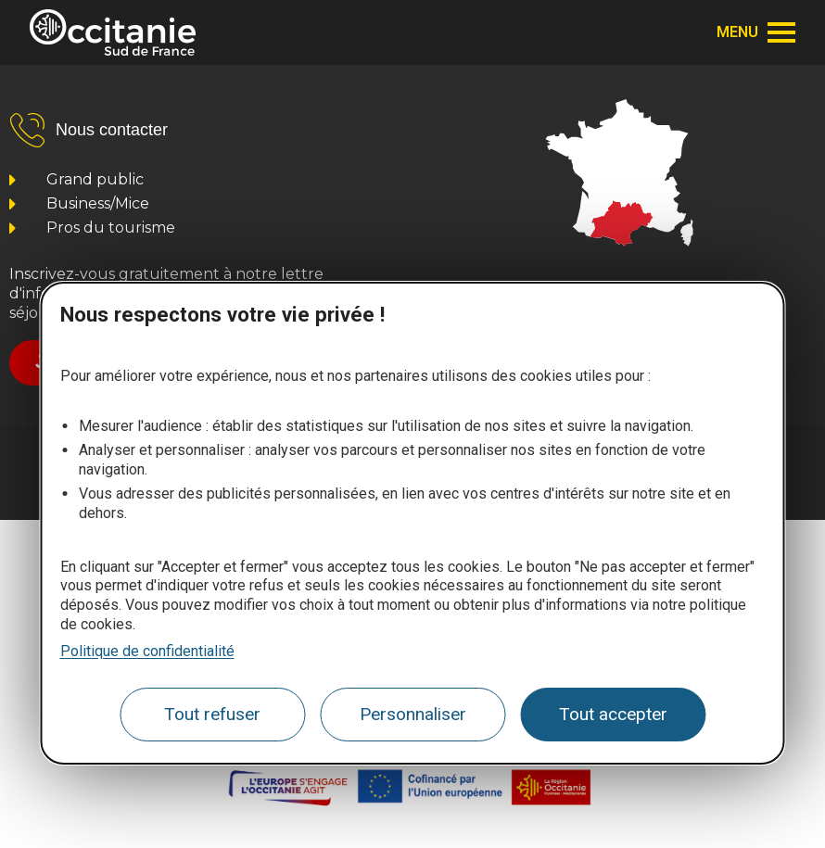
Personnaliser (413, 714)
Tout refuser (212, 714)
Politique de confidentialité (147, 651)
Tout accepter (613, 714)
